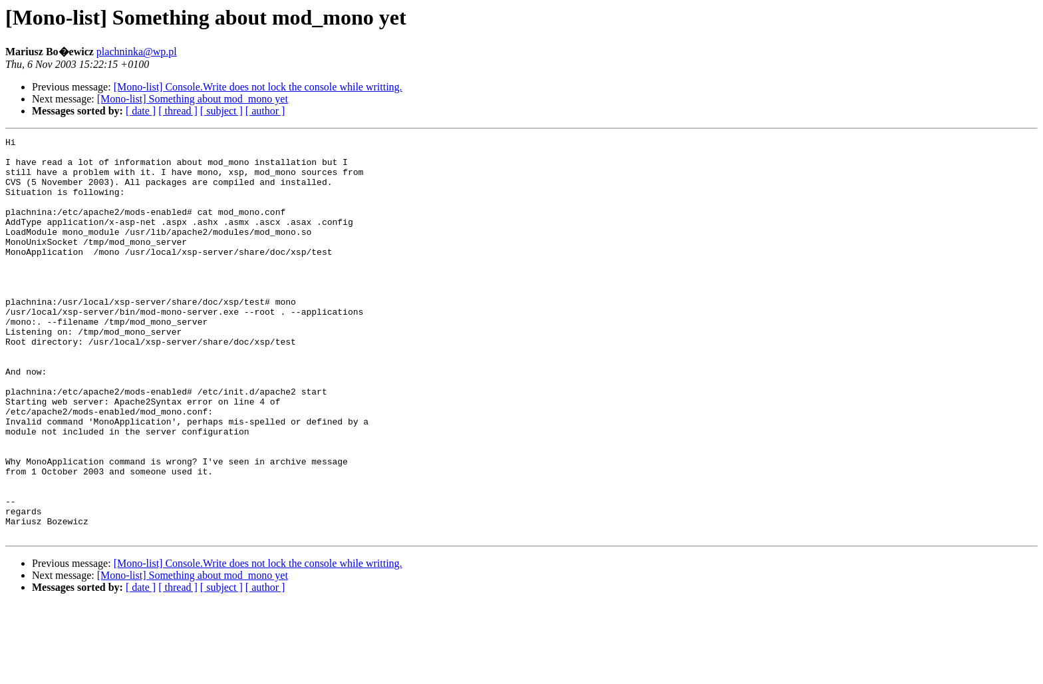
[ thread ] (178, 110)
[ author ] (265, 110)
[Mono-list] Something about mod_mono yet (192, 98)
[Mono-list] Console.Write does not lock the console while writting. (258, 86)
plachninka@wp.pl (136, 51)
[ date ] (141, 110)
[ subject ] (221, 110)
